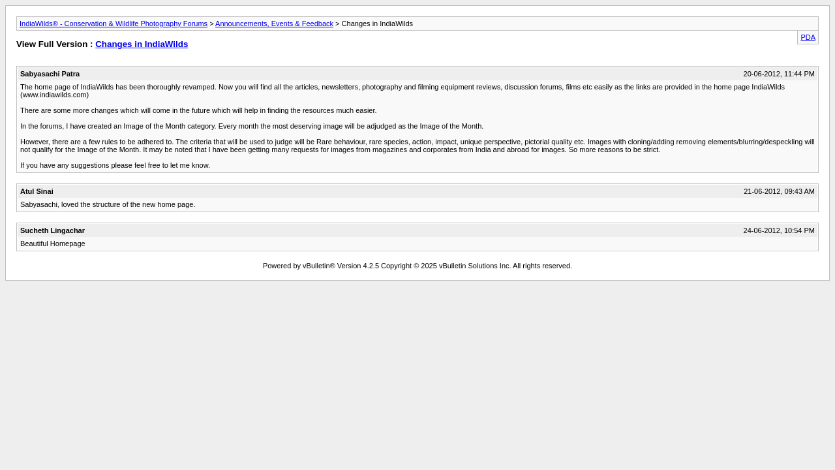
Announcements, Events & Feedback (274, 23)
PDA (807, 37)
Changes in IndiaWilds (141, 44)
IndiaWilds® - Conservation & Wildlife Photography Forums (113, 23)
